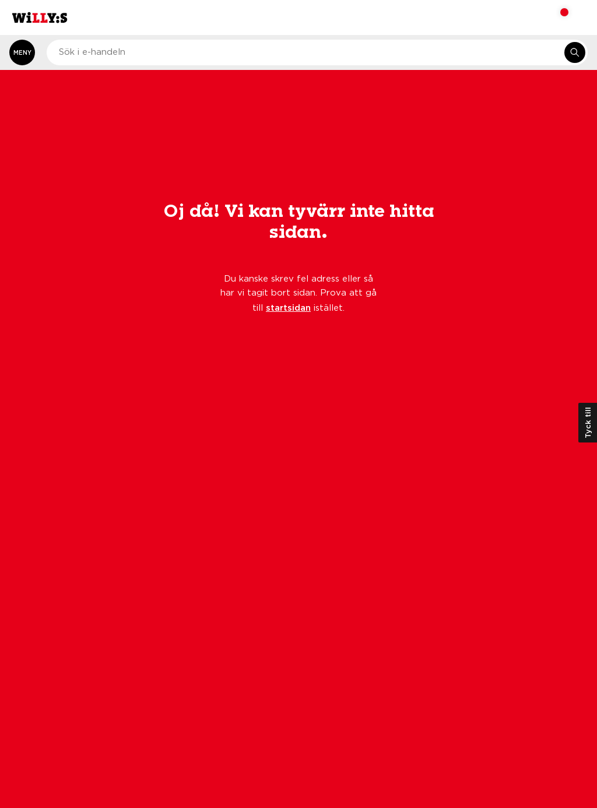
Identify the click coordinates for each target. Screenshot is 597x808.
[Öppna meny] (22, 52)
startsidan (288, 307)
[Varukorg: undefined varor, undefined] (556, 17)
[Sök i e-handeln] (574, 52)
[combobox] (317, 52)
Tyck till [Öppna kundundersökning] (588, 422)
